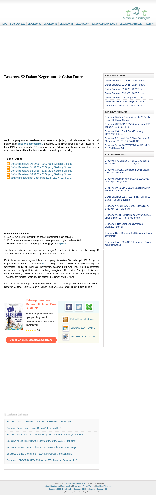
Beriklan (99, 486)
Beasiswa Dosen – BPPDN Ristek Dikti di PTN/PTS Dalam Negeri (39, 421)
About (47, 486)
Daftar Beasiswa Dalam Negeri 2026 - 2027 (126, 101)
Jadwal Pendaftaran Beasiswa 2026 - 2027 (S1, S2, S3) (42, 177)
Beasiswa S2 (90, 489)
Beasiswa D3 (67, 489)
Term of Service (89, 486)
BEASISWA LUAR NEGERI (132, 24)
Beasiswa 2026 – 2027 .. (83, 328)
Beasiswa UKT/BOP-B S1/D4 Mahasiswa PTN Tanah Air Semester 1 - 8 (42, 460)
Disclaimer (77, 486)
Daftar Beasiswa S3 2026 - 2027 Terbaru (125, 80)
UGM (45, 263)
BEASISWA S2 (66, 24)
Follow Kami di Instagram (82, 319)
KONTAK (150, 24)
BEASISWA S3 (82, 24)
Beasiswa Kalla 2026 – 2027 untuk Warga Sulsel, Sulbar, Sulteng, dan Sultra (45, 434)
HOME (4, 24)
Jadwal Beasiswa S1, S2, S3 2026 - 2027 (125, 105)
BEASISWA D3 (34, 24)
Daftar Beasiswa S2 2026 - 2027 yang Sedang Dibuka (41, 170)
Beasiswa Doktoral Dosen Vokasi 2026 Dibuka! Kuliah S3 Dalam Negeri (42, 447)
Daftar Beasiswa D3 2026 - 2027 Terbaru (125, 93)
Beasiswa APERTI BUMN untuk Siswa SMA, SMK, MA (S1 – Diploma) (41, 441)
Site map (107, 486)
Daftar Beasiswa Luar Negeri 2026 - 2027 (125, 97)
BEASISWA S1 (50, 24)
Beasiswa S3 (102, 489)
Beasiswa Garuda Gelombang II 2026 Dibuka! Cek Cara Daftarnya (39, 454)
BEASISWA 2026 (17, 24)
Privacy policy (66, 486)
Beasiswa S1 (79, 489)
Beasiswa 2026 (55, 489)
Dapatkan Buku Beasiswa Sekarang (31, 340)
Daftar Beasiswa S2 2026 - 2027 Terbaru (125, 85)
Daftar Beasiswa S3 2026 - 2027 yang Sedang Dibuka (41, 174)
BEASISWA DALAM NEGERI (104, 24)
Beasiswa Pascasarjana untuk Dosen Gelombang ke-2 (34, 428)
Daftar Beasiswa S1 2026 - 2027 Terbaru (125, 89)
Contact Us (55, 486)
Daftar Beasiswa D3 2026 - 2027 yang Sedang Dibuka (41, 163)
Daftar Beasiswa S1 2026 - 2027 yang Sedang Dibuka (41, 167)
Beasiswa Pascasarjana (75, 483)
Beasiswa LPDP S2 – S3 (83, 336)
